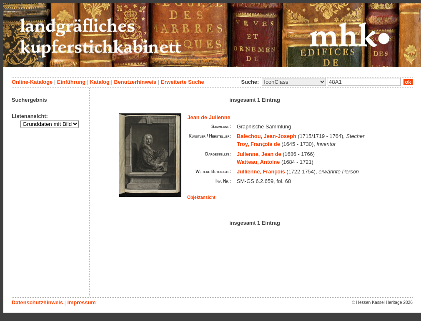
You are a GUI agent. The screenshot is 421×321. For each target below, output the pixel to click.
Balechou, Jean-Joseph (266, 136)
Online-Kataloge (32, 82)
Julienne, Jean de (259, 154)
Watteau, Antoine (258, 162)
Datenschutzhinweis (37, 302)
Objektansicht (201, 197)
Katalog (100, 82)
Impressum (81, 302)
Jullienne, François (261, 171)
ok (408, 82)
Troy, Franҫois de (258, 144)
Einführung (71, 82)
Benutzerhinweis (135, 82)
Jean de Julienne (209, 117)
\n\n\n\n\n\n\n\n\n (294, 82)
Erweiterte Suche (182, 82)
